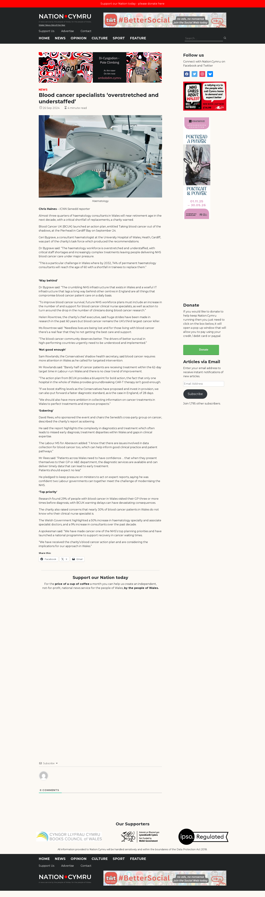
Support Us (46, 31)
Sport (119, 38)
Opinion (79, 38)
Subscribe (195, 394)
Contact (86, 31)
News (60, 38)
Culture (100, 38)
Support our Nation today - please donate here (132, 3)
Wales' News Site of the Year (52, 25)
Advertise (67, 31)
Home (44, 38)
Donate (203, 349)
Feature (138, 38)
